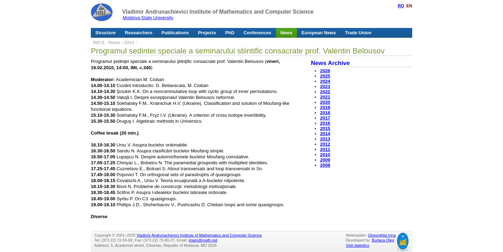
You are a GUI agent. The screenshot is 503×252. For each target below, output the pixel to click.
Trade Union (358, 32)
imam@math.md (203, 240)
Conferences (257, 32)
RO (401, 5)
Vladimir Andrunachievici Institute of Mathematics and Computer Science (218, 12)
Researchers (139, 32)
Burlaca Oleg (383, 240)
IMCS (98, 42)
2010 (129, 42)
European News (318, 32)
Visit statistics (357, 245)
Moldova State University (148, 17)
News (286, 32)
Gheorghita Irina (382, 235)
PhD (229, 32)
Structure (105, 32)
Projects (207, 32)
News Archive (330, 63)
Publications (175, 32)
